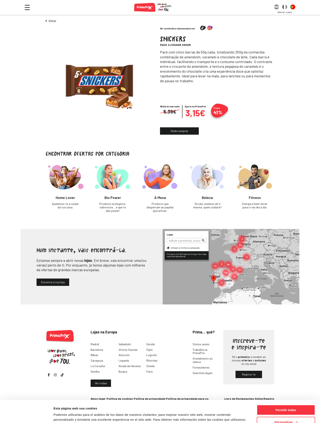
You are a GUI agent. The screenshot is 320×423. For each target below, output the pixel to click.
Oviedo (150, 366)
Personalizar (286, 401)
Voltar (52, 21)
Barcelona (97, 349)
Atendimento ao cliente (203, 360)
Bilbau (94, 355)
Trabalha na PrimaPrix (200, 351)
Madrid (95, 344)
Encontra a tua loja (53, 282)
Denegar (286, 413)
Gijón (149, 349)
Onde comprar (179, 131)
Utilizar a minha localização (183, 247)
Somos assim (201, 344)
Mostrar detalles (65, 414)
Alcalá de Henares (130, 366)
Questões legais (202, 373)
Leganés (124, 360)
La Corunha (98, 366)
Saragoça (97, 360)
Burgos (123, 371)
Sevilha (95, 371)
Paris (149, 371)
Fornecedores (201, 367)
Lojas (170, 234)
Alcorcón (124, 355)
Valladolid (125, 344)
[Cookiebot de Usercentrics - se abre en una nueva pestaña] (26, 415)
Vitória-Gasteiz (128, 349)
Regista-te (249, 374)
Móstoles (152, 360)
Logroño (151, 355)
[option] (276, 7)
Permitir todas (286, 389)
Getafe (150, 344)
